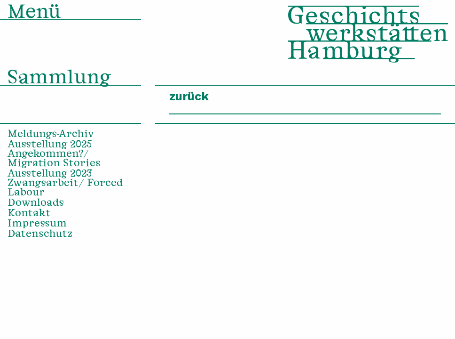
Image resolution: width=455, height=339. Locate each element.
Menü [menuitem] (34, 14)
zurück (189, 96)
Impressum (37, 224)
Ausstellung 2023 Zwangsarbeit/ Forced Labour (65, 184)
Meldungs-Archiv (51, 134)
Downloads (36, 203)
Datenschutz (40, 234)
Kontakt (29, 213)
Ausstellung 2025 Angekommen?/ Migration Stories (54, 154)
